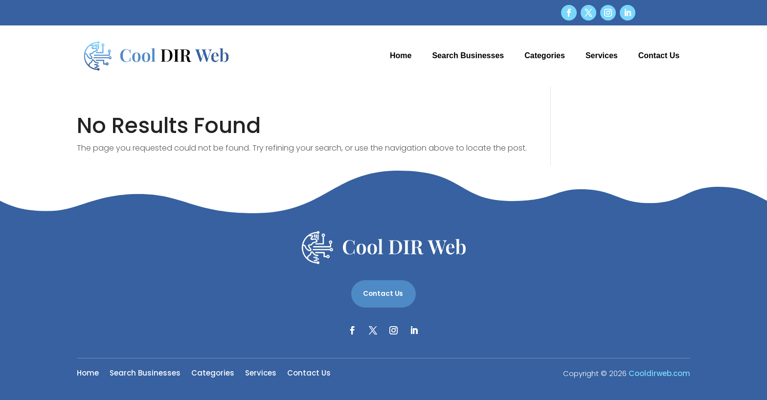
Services (602, 55)
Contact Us (658, 55)
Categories (544, 55)
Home (400, 55)
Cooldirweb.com (659, 373)
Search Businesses (468, 55)
